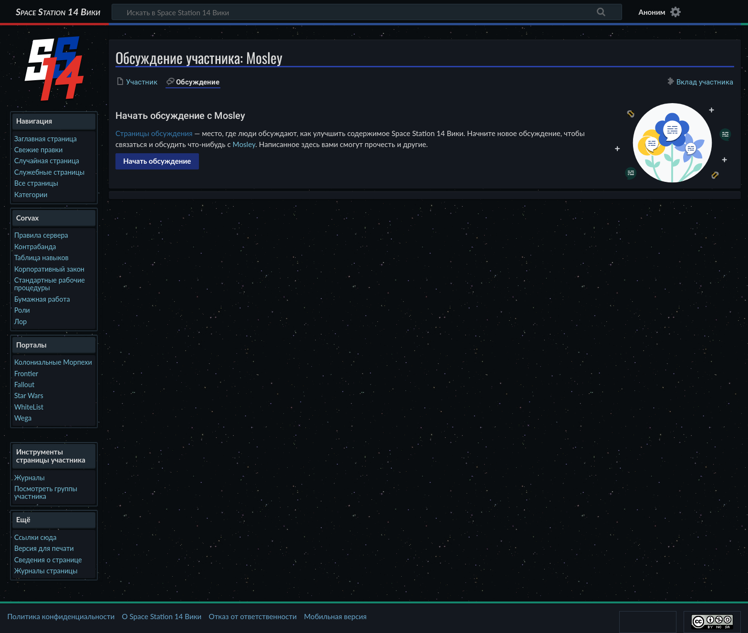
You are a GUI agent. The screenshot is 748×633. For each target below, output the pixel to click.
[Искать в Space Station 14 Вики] (367, 12)
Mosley (244, 144)
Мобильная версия (335, 616)
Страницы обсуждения (153, 133)
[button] (157, 161)
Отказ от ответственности (253, 616)
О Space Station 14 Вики (161, 616)
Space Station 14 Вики (58, 12)
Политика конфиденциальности (60, 616)
